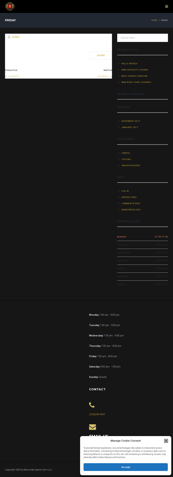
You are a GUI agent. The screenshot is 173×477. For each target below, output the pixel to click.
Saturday (105, 76)
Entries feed (129, 197)
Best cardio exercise (135, 76)
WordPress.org (131, 209)
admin (15, 37)
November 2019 (131, 121)
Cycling (126, 159)
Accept (125, 467)
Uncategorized (131, 165)
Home (154, 20)
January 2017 (130, 127)
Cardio (126, 153)
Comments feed (131, 203)
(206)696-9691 (97, 414)
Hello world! (130, 63)
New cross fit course (135, 70)
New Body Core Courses (136, 82)
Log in (125, 191)
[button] (166, 441)
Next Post (108, 70)
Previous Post (11, 70)
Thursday (12, 76)
